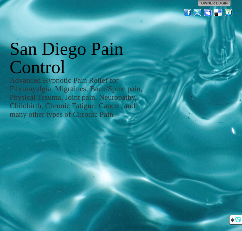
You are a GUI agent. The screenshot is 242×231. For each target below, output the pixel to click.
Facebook (187, 12)
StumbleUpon (228, 12)
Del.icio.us (218, 12)
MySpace (208, 12)
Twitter (197, 12)
